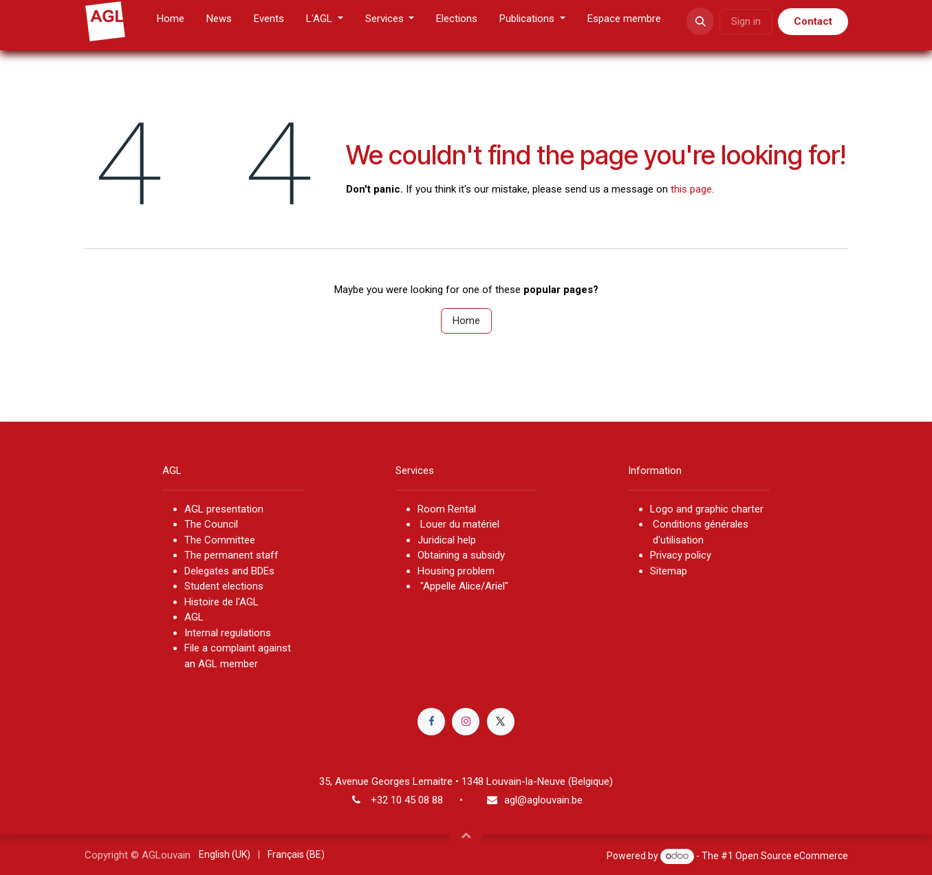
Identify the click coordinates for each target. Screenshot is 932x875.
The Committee (219, 540)
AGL (194, 617)
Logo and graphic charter (706, 509)
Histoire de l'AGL (221, 602)
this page (691, 189)
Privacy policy (680, 555)
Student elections (223, 586)
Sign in (746, 21)
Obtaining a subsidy (461, 555)
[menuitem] (170, 21)
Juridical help (447, 540)
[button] (700, 21)
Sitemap (668, 571)
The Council (212, 524)
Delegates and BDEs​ (229, 571)
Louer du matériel (459, 524)
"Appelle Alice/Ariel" (463, 586)
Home (466, 320)
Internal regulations (227, 633)
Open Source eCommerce (791, 855)
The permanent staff (231, 555)
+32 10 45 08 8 (404, 800)
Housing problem (456, 571)
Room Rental (447, 509)
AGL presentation (223, 509)
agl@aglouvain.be (543, 800)
